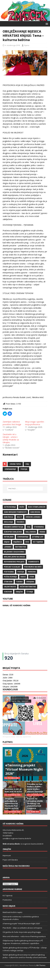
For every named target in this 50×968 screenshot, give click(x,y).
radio (23, 577)
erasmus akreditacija (13, 527)
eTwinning (39, 527)
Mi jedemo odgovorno (14, 552)
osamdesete (33, 562)
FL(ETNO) (8, 742)
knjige (7, 542)
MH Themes (40, 965)
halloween (30, 532)
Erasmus (20, 522)
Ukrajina (30, 582)
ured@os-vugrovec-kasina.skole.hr (17, 838)
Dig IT (19, 517)
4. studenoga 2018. (12, 45)
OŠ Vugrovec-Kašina (9, 737)
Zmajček (19, 592)
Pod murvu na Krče (33, 567)
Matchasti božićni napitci (12, 912)
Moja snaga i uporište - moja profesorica (35, 423)
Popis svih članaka (10, 860)
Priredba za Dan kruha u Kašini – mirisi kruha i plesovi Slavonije (35, 788)
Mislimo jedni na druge (14, 557)
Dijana (26, 45)
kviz (27, 542)
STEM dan (8, 582)
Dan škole (8, 517)
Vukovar (8, 592)
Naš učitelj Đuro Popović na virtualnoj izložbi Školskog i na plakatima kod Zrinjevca (35, 802)
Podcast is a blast (12, 567)
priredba (32, 572)
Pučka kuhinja (10, 577)
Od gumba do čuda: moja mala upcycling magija (22, 932)
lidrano (7, 547)
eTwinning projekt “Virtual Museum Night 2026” (24, 769)
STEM (31, 577)
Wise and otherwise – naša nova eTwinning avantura (24, 936)
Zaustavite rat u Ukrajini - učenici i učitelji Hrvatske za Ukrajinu (11, 438)
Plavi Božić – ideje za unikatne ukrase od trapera (22, 928)
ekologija (8, 522)
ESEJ (27, 464)
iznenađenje (10, 469)
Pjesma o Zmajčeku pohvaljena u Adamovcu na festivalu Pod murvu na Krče (11, 802)
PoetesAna (7, 900)
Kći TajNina (38, 542)
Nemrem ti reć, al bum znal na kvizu (13, 790)
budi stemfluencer (36, 507)
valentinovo (10, 586)
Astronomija (10, 507)
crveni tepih (15, 464)
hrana (42, 532)
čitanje (30, 592)
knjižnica (17, 542)
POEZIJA (24, 469)
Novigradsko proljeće (14, 562)
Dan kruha (35, 512)
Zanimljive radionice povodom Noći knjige (12, 423)
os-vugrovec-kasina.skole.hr (32, 844)
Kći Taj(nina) (7, 895)
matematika (20, 547)
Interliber (8, 537)
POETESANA (9, 572)
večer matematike (28, 586)
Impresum (7, 855)
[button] (46, 24)
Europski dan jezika (13, 532)
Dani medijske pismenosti (15, 512)
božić (21, 507)
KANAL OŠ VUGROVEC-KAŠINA (16, 605)
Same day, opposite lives (23, 737)
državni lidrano (33, 517)
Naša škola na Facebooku (16, 866)
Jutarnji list (37, 537)
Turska (19, 582)
